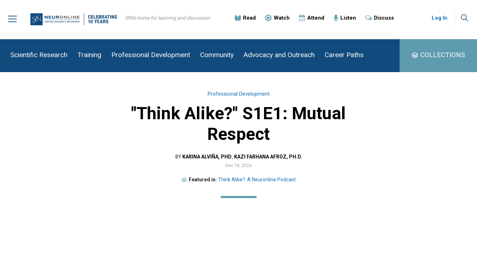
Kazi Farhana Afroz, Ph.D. (268, 157)
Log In (439, 18)
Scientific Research (38, 55)
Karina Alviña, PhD (206, 157)
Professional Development (150, 55)
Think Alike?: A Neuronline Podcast (257, 179)
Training (89, 55)
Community (217, 55)
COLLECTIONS (442, 55)
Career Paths (344, 55)
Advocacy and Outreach (279, 55)
